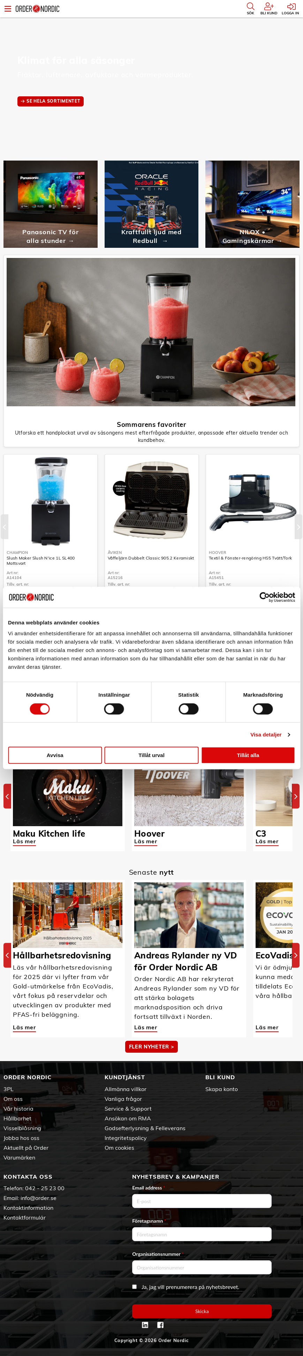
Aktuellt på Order (25, 1147)
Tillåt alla (248, 755)
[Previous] (4, 526)
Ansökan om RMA (128, 1118)
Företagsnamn (149, 1221)
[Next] (298, 526)
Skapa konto (221, 1088)
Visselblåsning (22, 1128)
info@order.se (38, 1197)
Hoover (217, 552)
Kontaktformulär (24, 1217)
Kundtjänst (125, 1077)
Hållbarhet (17, 1118)
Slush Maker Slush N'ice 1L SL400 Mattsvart (41, 560)
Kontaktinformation (28, 1207)
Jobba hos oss (21, 1137)
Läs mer (24, 841)
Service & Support (128, 1108)
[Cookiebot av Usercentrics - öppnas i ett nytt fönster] (264, 597)
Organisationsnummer (158, 1254)
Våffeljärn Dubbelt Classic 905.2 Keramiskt (151, 558)
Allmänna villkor (125, 1088)
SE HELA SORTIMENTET (53, 101)
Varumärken (19, 1157)
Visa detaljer (265, 735)
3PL (8, 1088)
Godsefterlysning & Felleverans (145, 1128)
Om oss (13, 1098)
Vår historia (18, 1108)
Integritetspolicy (126, 1137)
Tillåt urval (151, 755)
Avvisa (55, 755)
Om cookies (119, 1147)
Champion (17, 552)
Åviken (115, 552)
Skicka (202, 1311)
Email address (148, 1188)
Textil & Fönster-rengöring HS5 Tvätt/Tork (250, 558)
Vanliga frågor (123, 1098)
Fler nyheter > (151, 1047)
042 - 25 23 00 (45, 1188)
